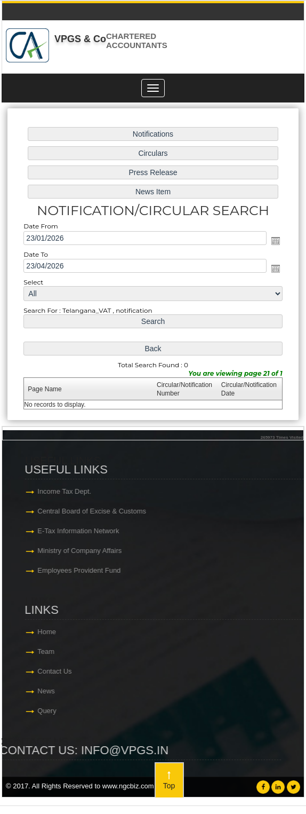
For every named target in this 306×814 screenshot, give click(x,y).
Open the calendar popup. (273, 241)
